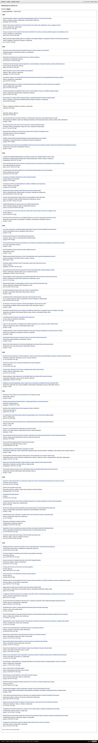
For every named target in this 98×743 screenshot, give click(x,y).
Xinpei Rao (5, 113)
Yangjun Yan (24, 126)
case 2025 (5, 107)
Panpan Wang (17, 724)
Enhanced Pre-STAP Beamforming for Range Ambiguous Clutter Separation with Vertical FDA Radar (27, 462)
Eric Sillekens (14, 119)
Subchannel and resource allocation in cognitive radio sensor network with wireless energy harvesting (28, 514)
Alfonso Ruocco (26, 291)
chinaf (4, 135)
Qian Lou (15, 536)
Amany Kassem (17, 52)
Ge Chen (5, 568)
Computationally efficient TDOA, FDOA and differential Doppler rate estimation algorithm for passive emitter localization (32, 501)
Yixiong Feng (17, 40)
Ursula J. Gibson (57, 450)
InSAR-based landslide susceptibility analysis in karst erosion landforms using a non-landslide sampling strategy (30, 91)
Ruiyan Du (33, 205)
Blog (28, 741)
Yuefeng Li (12, 697)
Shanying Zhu (29, 697)
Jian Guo (32, 258)
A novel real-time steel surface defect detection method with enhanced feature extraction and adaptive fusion (29, 210)
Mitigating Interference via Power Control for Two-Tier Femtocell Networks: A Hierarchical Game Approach (29, 546)
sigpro (4, 200)
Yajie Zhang (33, 126)
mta (4, 538)
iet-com (4, 638)
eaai (4, 214)
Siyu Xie (9, 410)
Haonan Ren (13, 450)
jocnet (4, 167)
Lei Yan (14, 582)
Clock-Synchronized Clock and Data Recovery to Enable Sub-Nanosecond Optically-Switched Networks (28, 421)
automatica (5, 74)
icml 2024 (5, 187)
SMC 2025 (5, 114)
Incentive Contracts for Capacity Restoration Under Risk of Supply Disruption (22, 560)
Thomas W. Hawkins (42, 450)
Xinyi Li (28, 126)
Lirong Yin (30, 298)
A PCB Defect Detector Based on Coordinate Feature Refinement (18, 317)
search (17, 1)
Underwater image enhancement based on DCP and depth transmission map (21, 535)
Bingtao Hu (10, 40)
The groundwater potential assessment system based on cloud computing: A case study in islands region (28, 455)
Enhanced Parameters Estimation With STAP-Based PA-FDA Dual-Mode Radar (22, 190)
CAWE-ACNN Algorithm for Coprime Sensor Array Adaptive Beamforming (21, 204)
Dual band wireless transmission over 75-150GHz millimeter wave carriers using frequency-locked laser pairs (29, 217)
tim (3, 320)
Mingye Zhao (11, 516)
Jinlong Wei (12, 384)
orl (3, 497)
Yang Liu (23, 670)
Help (16, 741)
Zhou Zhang (17, 258)
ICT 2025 (5, 53)
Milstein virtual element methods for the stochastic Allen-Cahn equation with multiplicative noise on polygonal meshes (32, 25)
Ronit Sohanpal (6, 119)
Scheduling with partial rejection (11, 494)
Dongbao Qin (15, 205)
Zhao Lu (45, 457)
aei (3, 42)
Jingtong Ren (26, 92)
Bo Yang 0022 (24, 298)
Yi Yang (21, 371)
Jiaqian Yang (20, 119)
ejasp (4, 597)
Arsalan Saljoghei (12, 690)
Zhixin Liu (5, 20)
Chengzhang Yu (6, 140)
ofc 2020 (5, 511)
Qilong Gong (37, 437)
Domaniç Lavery (6, 589)
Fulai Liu (5, 205)
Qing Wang (5, 126)
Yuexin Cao (5, 237)
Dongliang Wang (19, 437)
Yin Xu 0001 (11, 430)
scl (3, 366)
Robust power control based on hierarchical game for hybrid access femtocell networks (24, 634)
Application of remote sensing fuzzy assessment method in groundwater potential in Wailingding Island (28, 528)
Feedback (36, 741)
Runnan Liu (28, 430)
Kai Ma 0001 (32, 332)
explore (8, 1)
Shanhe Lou (11, 99)
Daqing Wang (6, 457)
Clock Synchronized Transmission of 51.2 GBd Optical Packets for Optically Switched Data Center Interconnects (30, 469)
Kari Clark (12, 470)
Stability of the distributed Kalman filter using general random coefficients (21, 408)
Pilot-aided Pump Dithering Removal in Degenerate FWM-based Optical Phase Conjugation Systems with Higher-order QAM (33, 310)
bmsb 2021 (5, 432)
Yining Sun (31, 140)
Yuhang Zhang (18, 26)
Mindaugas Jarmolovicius (29, 119)
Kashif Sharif (22, 548)
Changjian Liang (11, 622)
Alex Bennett (12, 291)
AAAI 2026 (5, 21)
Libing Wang (6, 133)
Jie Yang (5, 212)
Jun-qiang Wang (14, 58)
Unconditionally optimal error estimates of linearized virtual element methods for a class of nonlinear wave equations (31, 84)
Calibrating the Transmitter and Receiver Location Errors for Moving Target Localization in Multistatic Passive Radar (31, 708)
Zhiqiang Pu (22, 133)
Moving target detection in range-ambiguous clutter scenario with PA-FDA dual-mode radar (25, 283)
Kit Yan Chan (6, 555)
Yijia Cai (46, 119)
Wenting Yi (5, 325)
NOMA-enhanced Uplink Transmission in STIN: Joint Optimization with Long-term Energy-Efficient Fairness (29, 256)
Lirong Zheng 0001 (22, 237)
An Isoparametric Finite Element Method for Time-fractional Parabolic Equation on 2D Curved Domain (27, 170)
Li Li (21, 656)
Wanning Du (15, 318)
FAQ (32, 741)
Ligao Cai (9, 298)
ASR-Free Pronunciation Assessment (12, 487)
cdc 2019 (5, 577)
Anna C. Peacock (65, 450)
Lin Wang (11, 403)
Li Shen (18, 450)
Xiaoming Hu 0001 (31, 237)
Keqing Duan (32, 278)
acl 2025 (5, 141)
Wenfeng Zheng (43, 298)
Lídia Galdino (35, 589)
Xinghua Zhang (40, 126)
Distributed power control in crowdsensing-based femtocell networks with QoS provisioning (25, 607)
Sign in (92, 1)
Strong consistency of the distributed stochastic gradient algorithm (19, 573)
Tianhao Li (5, 72)
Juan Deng (5, 403)
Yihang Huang (22, 430)
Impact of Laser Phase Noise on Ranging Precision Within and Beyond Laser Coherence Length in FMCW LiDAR (30, 323)
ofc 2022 (5, 386)
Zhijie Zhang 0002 (14, 158)
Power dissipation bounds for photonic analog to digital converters (19, 249)
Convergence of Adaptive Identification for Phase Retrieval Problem (19, 177)
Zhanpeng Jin (38, 140)
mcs (4, 28)
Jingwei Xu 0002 (20, 192)
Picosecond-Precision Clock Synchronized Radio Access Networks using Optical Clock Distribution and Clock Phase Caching (33, 242)
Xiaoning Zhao (66, 457)
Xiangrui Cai (36, 20)
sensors (5, 207)
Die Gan (5, 65)
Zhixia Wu (32, 378)
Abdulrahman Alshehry (8, 52)
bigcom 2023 (6, 259)
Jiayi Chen (25, 437)
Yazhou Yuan (6, 332)
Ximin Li (35, 271)
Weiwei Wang (6, 464)
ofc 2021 (5, 398)
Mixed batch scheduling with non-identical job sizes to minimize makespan (21, 57)
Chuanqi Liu (50, 158)
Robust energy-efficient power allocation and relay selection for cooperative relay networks (25, 641)
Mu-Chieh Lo (6, 291)
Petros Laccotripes (26, 470)
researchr (3, 1)
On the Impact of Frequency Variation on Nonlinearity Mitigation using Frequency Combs (24, 303)
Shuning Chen (15, 65)
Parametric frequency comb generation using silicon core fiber (18, 448)
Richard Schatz (19, 509)
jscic (4, 173)
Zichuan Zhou (6, 146)
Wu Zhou (9, 205)
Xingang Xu (40, 457)
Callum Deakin (6, 251)
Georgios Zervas (62, 690)
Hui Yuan (5, 690)
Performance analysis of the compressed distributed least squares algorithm (21, 362)
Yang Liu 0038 (6, 548)
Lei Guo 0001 (16, 178)
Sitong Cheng (6, 489)
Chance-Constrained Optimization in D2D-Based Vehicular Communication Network (23, 627)
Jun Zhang (18, 464)
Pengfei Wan (13, 464)
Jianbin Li (12, 561)
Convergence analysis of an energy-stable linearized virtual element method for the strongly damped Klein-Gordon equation (33, 77)
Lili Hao (12, 548)
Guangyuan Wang (52, 457)
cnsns (4, 87)
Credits (12, 741)
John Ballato (50, 450)
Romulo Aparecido (40, 119)
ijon (4, 373)
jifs (3, 685)
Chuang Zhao (31, 717)
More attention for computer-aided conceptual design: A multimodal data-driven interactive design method (29, 97)
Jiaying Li (27, 258)
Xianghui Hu (11, 258)
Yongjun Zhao (16, 502)
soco (4, 556)
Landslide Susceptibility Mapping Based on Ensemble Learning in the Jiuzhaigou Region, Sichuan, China (28, 156)
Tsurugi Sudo (43, 509)
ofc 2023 (5, 232)
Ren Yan (9, 65)
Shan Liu (19, 298)
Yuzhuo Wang (6, 378)
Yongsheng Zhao (23, 502)
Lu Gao (9, 609)
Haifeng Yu (5, 536)
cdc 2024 (5, 180)
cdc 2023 (5, 239)
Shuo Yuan (16, 133)
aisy (4, 128)
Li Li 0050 (26, 649)
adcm (4, 35)
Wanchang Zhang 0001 (32, 158)
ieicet (4, 604)
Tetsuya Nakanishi (28, 690)
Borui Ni (44, 529)
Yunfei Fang (5, 357)
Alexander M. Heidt (24, 231)
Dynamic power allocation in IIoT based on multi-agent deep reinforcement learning (23, 369)
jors (4, 484)
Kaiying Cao (6, 482)
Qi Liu (31, 285)
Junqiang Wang (6, 523)
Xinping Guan (24, 516)
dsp (4, 286)
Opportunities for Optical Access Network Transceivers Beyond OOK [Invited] (22, 587)
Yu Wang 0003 (28, 548)
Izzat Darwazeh (30, 52)
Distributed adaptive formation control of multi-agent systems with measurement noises (24, 263)
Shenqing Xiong (22, 158)
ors (3, 60)
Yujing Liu (11, 113)
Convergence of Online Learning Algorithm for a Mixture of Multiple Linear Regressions (24, 183)
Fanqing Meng (6, 443)
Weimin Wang (11, 636)
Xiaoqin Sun (12, 703)
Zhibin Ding (20, 457)
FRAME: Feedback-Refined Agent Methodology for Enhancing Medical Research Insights (24, 138)
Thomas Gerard (14, 589)
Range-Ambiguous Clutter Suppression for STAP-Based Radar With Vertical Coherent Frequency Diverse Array (30, 276)
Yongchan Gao (18, 357)
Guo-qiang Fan (6, 58)
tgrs (4, 280)
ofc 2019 (5, 692)
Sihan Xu (16, 20)
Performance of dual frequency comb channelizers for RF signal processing (21, 394)
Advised (8, 9)
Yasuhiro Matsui (26, 345)
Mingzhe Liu (36, 298)
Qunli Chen (32, 92)
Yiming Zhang (14, 140)
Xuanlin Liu (10, 20)
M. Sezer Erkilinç (22, 589)
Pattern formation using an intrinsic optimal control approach (18, 70)
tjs (3, 531)
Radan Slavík (51, 384)
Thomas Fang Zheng (37, 489)
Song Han (5, 582)
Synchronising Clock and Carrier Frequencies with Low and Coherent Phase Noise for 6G (24, 337)
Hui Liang (17, 172)
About (3, 741)
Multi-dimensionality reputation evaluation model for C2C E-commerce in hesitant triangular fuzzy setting (28, 681)
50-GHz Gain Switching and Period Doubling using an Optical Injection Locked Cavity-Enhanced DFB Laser (29, 507)
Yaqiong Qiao (21, 20)
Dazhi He (16, 430)
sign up (8, 729)
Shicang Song (11, 416)
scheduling (5, 524)
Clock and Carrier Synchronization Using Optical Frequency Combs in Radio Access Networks (26, 50)
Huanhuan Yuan (18, 616)
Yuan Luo (17, 231)
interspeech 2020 (7, 491)
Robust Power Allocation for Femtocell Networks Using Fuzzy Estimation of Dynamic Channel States (27, 648)
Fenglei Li (5, 371)
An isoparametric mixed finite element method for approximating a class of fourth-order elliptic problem (28, 415)
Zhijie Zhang (11, 92)
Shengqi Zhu (11, 199)
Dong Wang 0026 (14, 443)
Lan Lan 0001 (28, 192)
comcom (5, 459)
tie (3, 445)
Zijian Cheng (59, 457)
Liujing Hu (5, 258)
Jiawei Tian (31, 437)
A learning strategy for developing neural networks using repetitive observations (22, 553)
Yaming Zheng (11, 437)
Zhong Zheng (23, 561)
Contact (7, 741)
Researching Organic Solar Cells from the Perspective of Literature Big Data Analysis (23, 124)
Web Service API (22, 741)
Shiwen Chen (11, 663)
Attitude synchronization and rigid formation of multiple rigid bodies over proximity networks (25, 401)
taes (4, 194)
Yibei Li (10, 72)
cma (4, 80)
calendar (13, 1)
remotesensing (6, 160)
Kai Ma (20, 609)
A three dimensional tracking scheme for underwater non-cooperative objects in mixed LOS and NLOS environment (31, 695)
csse (4, 300)
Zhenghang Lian (13, 332)
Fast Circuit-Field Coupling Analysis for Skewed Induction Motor (18, 442)
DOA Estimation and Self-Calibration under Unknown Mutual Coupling (20, 675)
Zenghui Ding (26, 140)
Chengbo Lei (21, 536)
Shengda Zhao (17, 126)
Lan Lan (38, 199)
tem (4, 563)
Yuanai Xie (10, 629)
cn (3, 518)
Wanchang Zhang (18, 92)
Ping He (11, 482)
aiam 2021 (5, 438)
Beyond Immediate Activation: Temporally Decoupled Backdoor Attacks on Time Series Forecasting (27, 18)
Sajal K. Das (35, 548)
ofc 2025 (5, 121)
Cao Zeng (29, 357)
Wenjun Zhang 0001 (36, 430)
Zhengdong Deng (28, 457)
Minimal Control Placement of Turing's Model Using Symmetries (18, 236)
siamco (4, 67)
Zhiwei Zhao (6, 724)
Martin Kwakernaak (34, 509)
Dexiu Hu (10, 502)
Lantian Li (17, 489)
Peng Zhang (11, 643)
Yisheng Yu (5, 683)
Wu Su (25, 443)
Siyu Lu (4, 298)
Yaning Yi (40, 158)
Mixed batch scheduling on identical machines (14, 521)
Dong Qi (5, 676)
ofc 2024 (5, 221)
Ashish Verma (19, 345)
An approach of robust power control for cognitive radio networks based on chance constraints (26, 722)
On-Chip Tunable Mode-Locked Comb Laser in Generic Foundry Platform (20, 290)
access (4, 651)
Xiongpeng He (35, 192)
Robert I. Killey (57, 119)
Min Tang (9, 676)
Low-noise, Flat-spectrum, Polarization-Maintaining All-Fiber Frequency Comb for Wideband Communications (29, 229)
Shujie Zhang (22, 318)
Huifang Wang (27, 205)
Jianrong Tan (29, 40)
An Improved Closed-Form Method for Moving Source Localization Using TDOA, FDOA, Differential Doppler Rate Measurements (34, 600)
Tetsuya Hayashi (20, 690)
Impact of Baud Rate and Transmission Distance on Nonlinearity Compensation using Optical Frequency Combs (30, 118)
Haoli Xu (12, 457)
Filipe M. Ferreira (21, 305)
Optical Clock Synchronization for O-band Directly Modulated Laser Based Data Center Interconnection (28, 344)
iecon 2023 (5, 334)
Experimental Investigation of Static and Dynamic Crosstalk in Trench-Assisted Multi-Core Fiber (26, 688)
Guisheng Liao (42, 192)
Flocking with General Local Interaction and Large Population (18, 566)
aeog (4, 94)
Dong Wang (29, 489)
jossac (4, 570)
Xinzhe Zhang (16, 371)
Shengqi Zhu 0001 (12, 192)
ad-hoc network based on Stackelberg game (13, 668)
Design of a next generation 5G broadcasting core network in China (19, 428)
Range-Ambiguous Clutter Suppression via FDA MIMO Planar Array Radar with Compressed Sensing (27, 376)
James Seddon (21, 219)
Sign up (96, 1)
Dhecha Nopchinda (14, 339)
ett (3, 611)
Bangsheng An (6, 158)
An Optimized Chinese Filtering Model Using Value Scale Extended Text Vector (22, 297)
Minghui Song (11, 26)
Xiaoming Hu (20, 72)
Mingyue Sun (21, 332)
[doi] (16, 21)
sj (3, 617)
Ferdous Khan (26, 509)
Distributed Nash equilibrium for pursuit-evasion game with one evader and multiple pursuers (26, 131)
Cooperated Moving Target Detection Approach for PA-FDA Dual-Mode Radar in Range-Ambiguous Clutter (28, 269)
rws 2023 (5, 340)
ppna (4, 698)
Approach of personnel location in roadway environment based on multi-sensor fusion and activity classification (30, 702)
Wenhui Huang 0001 (25, 99)
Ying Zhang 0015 (29, 20)
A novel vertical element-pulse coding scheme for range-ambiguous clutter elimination (24, 197)
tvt (3, 359)
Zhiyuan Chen (6, 561)
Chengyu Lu (23, 40)
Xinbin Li (11, 536)
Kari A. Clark (6, 165)
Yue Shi (16, 457)
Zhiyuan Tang (23, 489)
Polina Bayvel (64, 119)
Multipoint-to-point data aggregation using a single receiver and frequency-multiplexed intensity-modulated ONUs (30, 383)
